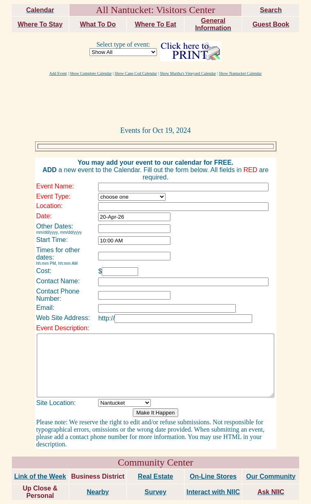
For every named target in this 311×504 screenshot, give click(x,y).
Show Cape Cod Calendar (135, 73)
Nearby (98, 476)
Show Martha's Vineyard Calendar (188, 73)
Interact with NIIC (213, 476)
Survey (155, 476)
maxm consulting (288, 494)
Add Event (58, 73)
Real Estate (155, 460)
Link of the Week (40, 460)
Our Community (270, 460)
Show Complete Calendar (91, 73)
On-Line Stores (213, 460)
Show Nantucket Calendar (240, 73)
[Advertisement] (155, 100)
